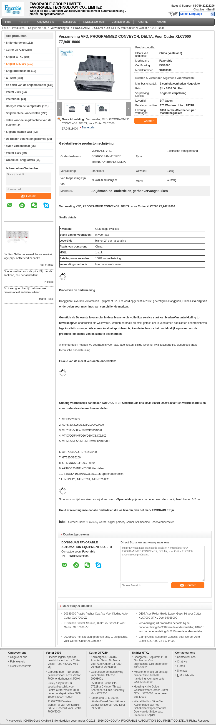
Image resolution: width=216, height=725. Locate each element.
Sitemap (182, 670)
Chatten (146, 121)
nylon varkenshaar (18, 146)
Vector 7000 (13, 92)
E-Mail (181, 666)
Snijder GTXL (14, 56)
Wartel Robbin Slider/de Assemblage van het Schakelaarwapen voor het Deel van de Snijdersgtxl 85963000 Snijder (150, 708)
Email (211, 9)
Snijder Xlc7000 (37, 28)
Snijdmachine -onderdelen (23, 113)
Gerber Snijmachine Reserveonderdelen (150, 522)
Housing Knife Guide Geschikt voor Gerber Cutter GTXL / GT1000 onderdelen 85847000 (151, 691)
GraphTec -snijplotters (20, 160)
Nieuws (161, 21)
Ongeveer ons (45, 21)
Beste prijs (88, 127)
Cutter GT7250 (15, 49)
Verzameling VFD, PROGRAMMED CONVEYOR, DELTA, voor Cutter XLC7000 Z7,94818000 (95, 124)
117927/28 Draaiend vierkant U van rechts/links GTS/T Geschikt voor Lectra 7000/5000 (65, 706)
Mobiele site (185, 675)
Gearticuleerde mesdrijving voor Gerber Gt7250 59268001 (107, 675)
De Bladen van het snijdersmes (26, 138)
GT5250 (11, 78)
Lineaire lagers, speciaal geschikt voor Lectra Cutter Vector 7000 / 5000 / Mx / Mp (64, 662)
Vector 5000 (13, 153)
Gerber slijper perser (111, 522)
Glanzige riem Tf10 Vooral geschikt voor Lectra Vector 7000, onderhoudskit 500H (64, 675)
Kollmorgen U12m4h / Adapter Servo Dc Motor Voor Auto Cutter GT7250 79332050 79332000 (106, 662)
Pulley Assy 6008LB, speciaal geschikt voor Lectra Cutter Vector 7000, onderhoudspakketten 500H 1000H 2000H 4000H (64, 690)
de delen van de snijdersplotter (26, 85)
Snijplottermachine (18, 70)
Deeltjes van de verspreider (23, 106)
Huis (8, 21)
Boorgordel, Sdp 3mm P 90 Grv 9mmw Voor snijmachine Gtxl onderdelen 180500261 (151, 662)
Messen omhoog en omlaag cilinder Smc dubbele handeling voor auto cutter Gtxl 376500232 (151, 677)
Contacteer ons (121, 21)
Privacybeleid (14, 720)
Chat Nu (198, 9)
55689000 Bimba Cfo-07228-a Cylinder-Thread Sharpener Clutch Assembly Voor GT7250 (107, 688)
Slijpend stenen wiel (19, 131)
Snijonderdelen (16, 42)
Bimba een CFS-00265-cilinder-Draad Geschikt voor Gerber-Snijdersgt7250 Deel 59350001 (108, 703)
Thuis (5, 28)
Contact (28, 196)
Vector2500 (13, 99)
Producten (24, 21)
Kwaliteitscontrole (93, 21)
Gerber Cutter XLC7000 (82, 522)
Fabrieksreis (68, 21)
